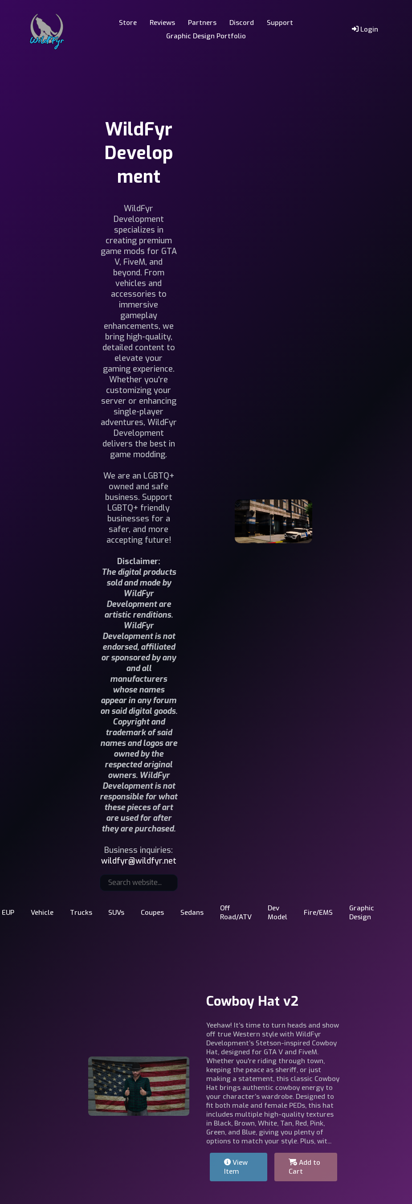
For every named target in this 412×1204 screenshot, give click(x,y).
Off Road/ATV (236, 912)
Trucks (81, 912)
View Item (236, 1167)
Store (128, 22)
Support (280, 22)
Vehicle (42, 912)
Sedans (192, 912)
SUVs (116, 912)
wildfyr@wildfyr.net (138, 861)
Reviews (162, 22)
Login (365, 29)
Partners (202, 22)
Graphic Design (361, 912)
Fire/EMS (318, 912)
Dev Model (277, 912)
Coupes (152, 912)
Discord (241, 22)
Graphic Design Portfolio (206, 36)
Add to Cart (304, 1167)
